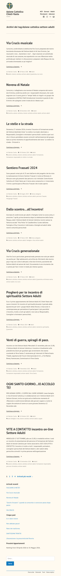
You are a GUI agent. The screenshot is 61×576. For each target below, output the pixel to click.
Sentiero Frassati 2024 (21, 168)
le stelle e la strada (26, 157)
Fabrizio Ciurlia (12, 72)
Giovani (46, 11)
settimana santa (48, 279)
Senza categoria (36, 194)
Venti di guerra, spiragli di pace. (27, 340)
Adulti (52, 11)
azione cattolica (18, 113)
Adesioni (52, 14)
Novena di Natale (18, 85)
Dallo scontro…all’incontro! (24, 209)
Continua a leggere (16, 66)
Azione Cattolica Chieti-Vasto (14, 13)
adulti (9, 74)
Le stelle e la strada (19, 124)
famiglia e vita (30, 240)
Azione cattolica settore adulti (21, 74)
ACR (41, 11)
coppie (40, 418)
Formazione (39, 155)
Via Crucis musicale (19, 43)
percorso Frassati (41, 196)
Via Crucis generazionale (22, 251)
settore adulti (46, 113)
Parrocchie (31, 572)
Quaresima (33, 74)
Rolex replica (50, 572)
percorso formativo (12, 466)
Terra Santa (33, 373)
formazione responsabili (13, 157)
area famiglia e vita (13, 418)
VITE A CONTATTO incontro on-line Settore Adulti (29, 431)
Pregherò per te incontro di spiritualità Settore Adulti (24, 294)
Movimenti (43, 14)
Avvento (10, 113)
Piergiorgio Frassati (11, 198)
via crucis (39, 74)
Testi (43, 572)
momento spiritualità (42, 327)
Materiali (38, 572)
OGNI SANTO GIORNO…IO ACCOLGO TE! (30, 386)
